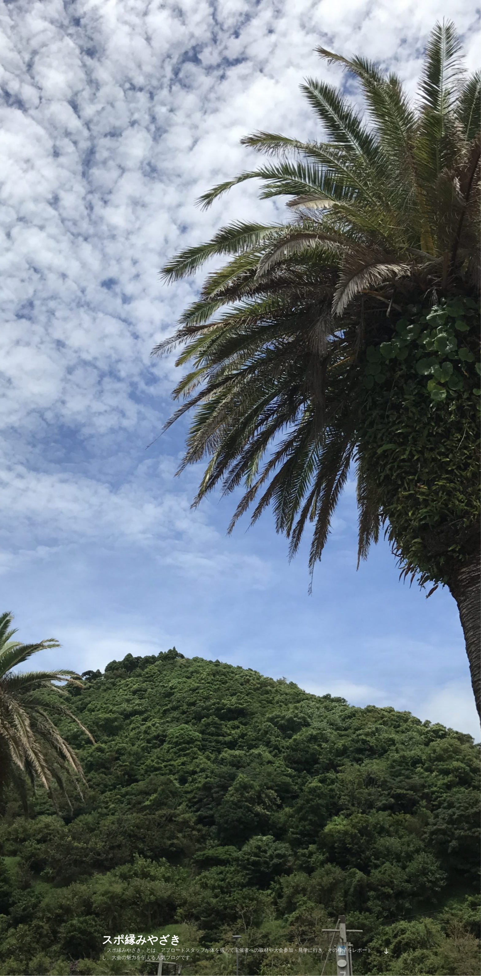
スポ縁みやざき (141, 939)
